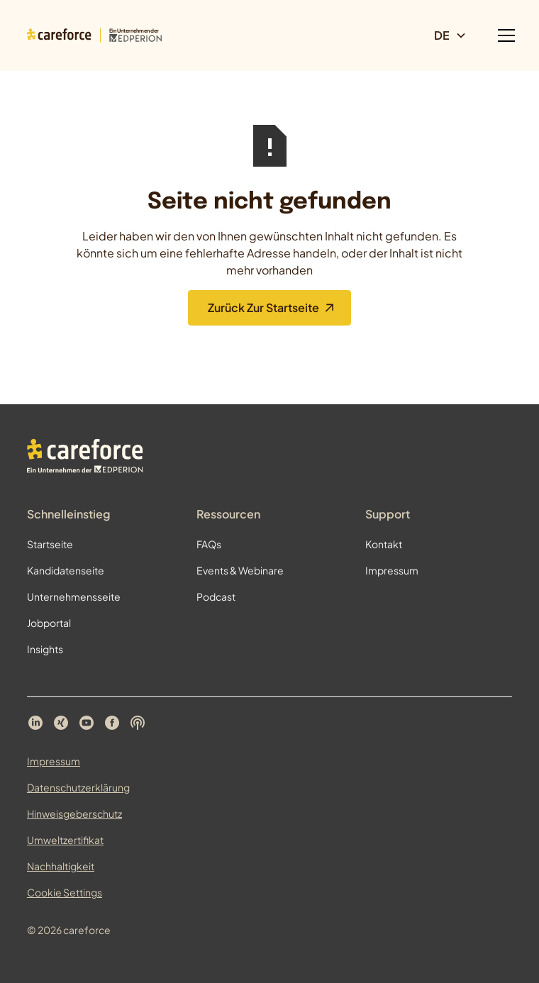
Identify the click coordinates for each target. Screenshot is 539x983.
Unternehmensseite (74, 596)
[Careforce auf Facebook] (112, 722)
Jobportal (49, 622)
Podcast (215, 596)
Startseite (50, 544)
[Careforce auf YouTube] (86, 722)
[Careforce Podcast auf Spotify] (137, 722)
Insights (45, 649)
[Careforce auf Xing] (61, 722)
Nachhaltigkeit (60, 866)
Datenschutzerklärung (78, 787)
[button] (456, 35)
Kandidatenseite (65, 570)
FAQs (208, 544)
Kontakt (383, 544)
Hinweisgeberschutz (74, 813)
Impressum (391, 570)
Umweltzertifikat (65, 839)
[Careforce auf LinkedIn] (35, 722)
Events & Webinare (240, 570)
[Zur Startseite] (94, 35)
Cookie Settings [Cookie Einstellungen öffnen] (64, 892)
